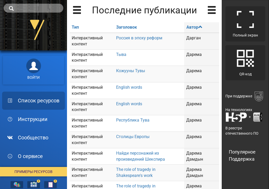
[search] (33, 8)
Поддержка (242, 159)
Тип (75, 27)
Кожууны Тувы (130, 70)
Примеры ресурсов (33, 172)
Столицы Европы (132, 136)
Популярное (242, 152)
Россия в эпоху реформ (139, 37)
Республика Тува (132, 120)
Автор (194, 27)
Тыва (121, 54)
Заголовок (126, 27)
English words (129, 87)
